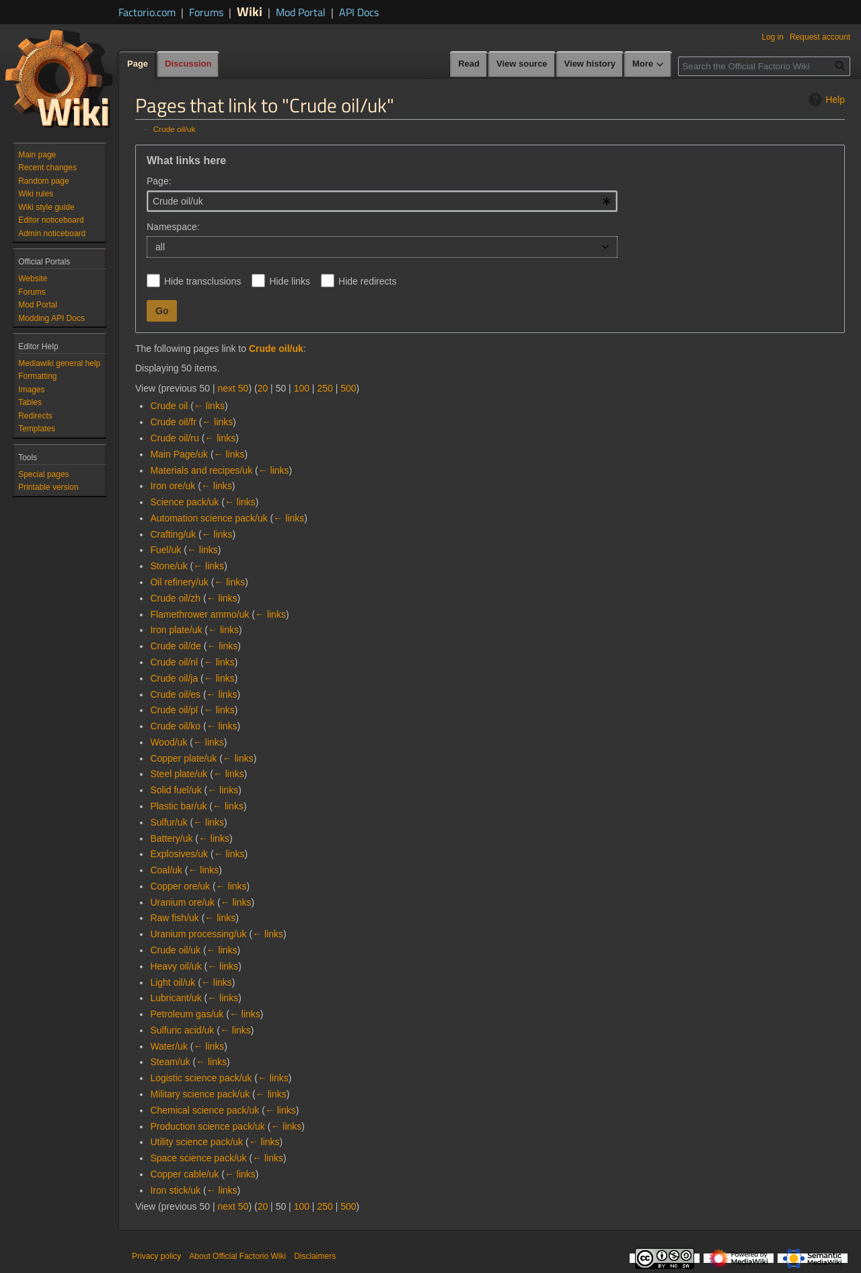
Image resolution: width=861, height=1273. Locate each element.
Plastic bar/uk (178, 806)
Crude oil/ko (175, 726)
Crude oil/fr (173, 421)
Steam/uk (170, 1061)
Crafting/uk (173, 534)
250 (324, 388)
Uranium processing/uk (198, 934)
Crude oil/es (175, 694)
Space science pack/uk (198, 1158)
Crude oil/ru (174, 438)
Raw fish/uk (174, 917)
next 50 (232, 388)
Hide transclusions (202, 281)
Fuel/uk (165, 549)
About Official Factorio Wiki (237, 1256)
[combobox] (382, 201)
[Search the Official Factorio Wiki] (764, 66)
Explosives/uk (179, 853)
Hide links (289, 281)
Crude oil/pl (174, 709)
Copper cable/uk (184, 1174)
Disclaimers (315, 1256)
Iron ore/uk (172, 485)
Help (825, 99)
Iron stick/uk (175, 1190)
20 (263, 388)
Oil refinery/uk (179, 582)
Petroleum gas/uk (186, 1014)
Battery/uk (171, 838)
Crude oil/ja (174, 678)
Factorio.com (147, 12)
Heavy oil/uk (175, 966)
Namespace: (173, 226)
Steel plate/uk (178, 773)
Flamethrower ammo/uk (199, 614)
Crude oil (169, 405)
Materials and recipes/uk (201, 470)
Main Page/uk (179, 454)
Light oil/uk (172, 982)
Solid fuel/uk (175, 790)
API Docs (359, 12)
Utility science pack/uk (196, 1141)
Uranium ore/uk (182, 902)
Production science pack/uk (207, 1126)
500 (348, 388)
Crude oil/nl (174, 662)
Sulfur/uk (168, 822)
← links (209, 405)
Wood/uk (168, 742)
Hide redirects (367, 281)
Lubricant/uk (175, 997)
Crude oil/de (175, 646)
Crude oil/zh (175, 598)
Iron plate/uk (176, 629)
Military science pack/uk (200, 1094)
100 (301, 388)
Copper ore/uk (180, 886)
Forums (206, 12)
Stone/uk (168, 565)
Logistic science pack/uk (201, 1077)
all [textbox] (160, 247)
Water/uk (169, 1046)
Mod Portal (301, 12)
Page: (159, 181)
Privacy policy (156, 1256)
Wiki (249, 11)
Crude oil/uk (174, 128)
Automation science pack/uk (208, 518)
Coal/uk (166, 870)
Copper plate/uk (183, 758)
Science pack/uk (184, 502)
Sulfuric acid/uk (182, 1030)
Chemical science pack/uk (204, 1110)
